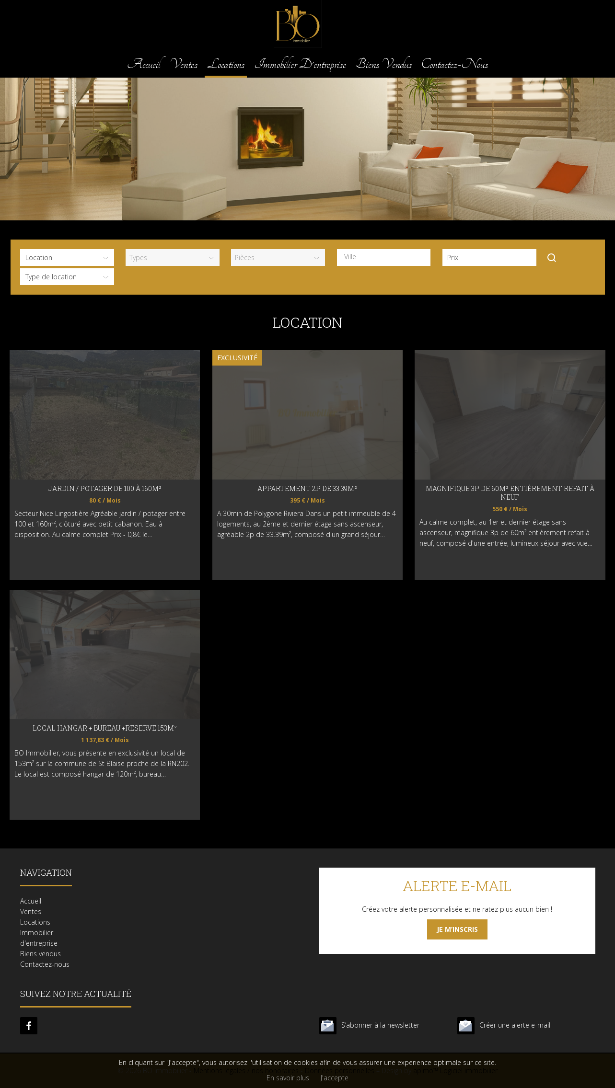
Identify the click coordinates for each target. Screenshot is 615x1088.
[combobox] (384, 257)
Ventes (183, 64)
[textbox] (386, 257)
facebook (28, 1025)
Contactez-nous (454, 64)
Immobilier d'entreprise (300, 64)
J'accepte (334, 1077)
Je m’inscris (457, 929)
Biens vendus (384, 64)
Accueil (143, 64)
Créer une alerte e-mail (514, 1025)
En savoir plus (288, 1077)
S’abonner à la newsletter (380, 1025)
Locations (225, 64)
